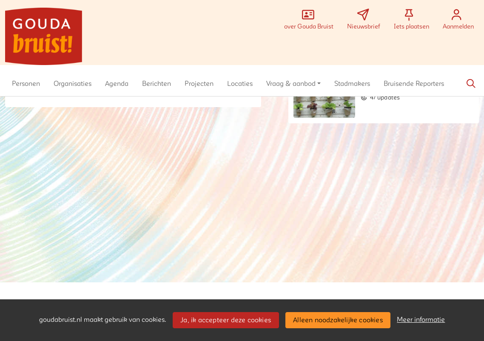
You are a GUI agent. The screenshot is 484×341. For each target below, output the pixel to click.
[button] (26, 83)
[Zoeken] (471, 84)
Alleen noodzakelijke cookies (338, 320)
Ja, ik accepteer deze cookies (225, 320)
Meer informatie (421, 319)
